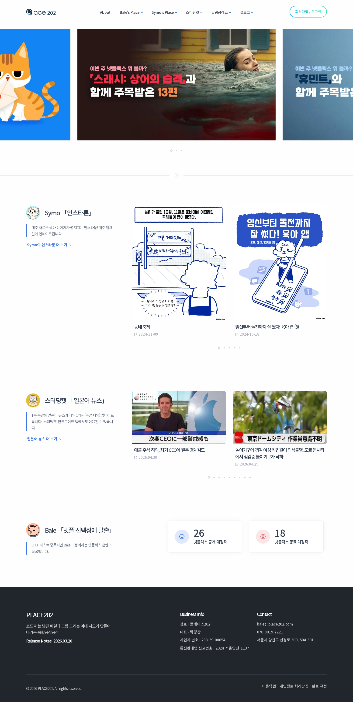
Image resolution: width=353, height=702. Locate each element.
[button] (171, 150)
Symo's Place (163, 12)
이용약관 (269, 686)
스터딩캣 (192, 12)
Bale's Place (129, 12)
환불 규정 (319, 686)
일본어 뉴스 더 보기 (42, 438)
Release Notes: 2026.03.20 (49, 641)
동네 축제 (142, 326)
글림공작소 (219, 12)
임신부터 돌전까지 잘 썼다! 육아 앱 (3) (267, 326)
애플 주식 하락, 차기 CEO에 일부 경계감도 (169, 449)
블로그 (245, 12)
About (105, 12)
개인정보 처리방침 (294, 686)
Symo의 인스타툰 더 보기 (47, 244)
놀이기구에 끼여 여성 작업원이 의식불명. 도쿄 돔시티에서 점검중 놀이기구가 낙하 (279, 453)
